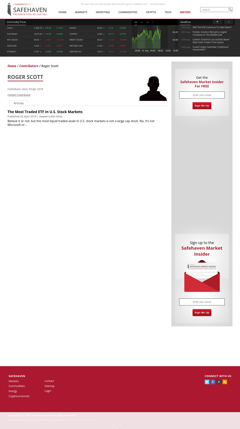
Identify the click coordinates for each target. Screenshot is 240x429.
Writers (185, 12)
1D (135, 22)
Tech (168, 12)
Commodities (127, 12)
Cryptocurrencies (19, 396)
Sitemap (50, 386)
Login (48, 391)
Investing (103, 12)
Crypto (151, 12)
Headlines (185, 22)
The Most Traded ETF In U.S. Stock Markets (45, 111)
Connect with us (218, 376)
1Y (153, 22)
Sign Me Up (202, 105)
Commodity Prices (16, 22)
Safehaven (17, 376)
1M (141, 22)
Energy (13, 391)
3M (147, 22)
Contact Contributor (19, 95)
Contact (49, 381)
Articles (19, 103)
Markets (81, 12)
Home (62, 12)
